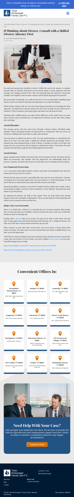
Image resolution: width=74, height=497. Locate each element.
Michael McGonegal (44, 473)
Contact (6, 485)
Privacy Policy (26, 492)
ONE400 (67, 492)
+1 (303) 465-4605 (64, 4)
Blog (5, 482)
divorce (18, 219)
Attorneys (7, 479)
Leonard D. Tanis (43, 471)
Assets (6, 171)
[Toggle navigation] (67, 13)
